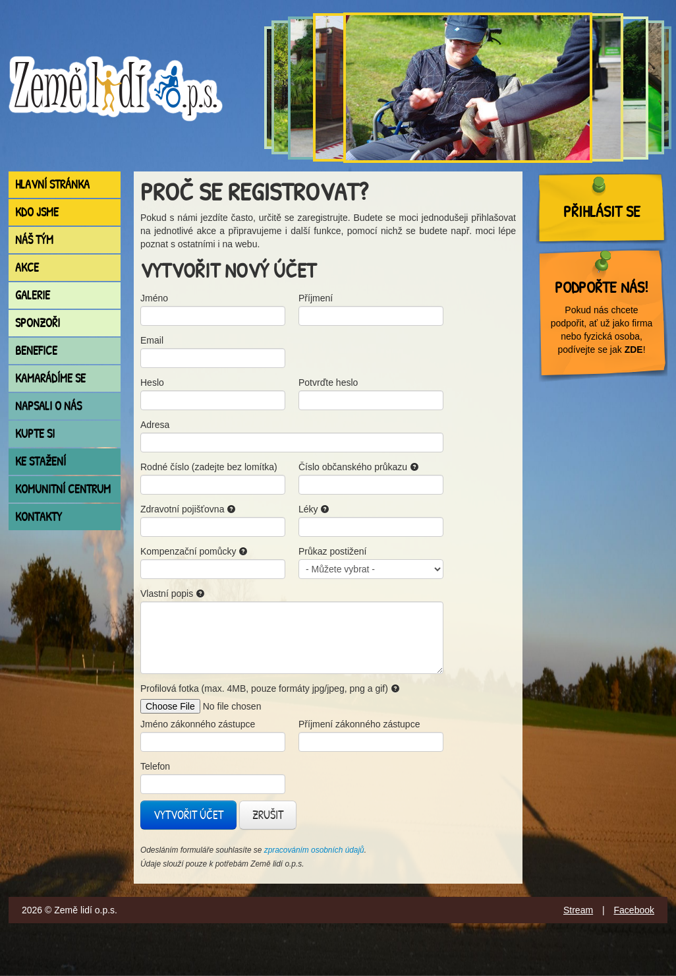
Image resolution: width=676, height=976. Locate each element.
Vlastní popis (172, 593)
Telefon (155, 766)
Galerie (32, 295)
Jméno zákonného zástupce (197, 724)
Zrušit (267, 814)
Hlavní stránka (52, 184)
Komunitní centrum (63, 489)
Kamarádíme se (50, 378)
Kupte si (35, 433)
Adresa (154, 424)
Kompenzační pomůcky (194, 551)
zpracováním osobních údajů (314, 850)
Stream (578, 910)
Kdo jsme (37, 212)
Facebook (634, 910)
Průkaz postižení (332, 551)
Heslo (152, 382)
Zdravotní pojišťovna (188, 509)
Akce (27, 267)
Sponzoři (37, 323)
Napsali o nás (48, 406)
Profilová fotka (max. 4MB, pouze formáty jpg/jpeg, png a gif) (270, 688)
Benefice (36, 350)
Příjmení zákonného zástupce (359, 724)
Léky (313, 509)
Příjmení (315, 298)
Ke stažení (40, 461)
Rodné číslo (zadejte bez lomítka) (208, 467)
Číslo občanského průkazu (358, 467)
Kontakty (38, 516)
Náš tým (34, 239)
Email (151, 340)
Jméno (154, 298)
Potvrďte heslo (328, 382)
